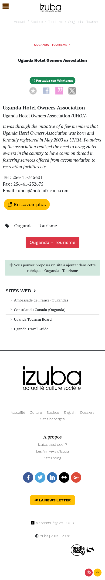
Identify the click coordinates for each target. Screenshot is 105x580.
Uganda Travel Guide (28, 328)
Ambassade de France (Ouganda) (38, 300)
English (69, 412)
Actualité (18, 412)
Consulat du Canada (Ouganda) (37, 309)
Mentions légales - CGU (52, 523)
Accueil (20, 21)
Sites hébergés (52, 419)
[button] (3, 6)
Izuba (41, 536)
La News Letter (52, 500)
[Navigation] (50, 7)
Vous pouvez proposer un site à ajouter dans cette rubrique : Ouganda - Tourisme (52, 267)
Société (37, 21)
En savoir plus (27, 204)
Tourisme (55, 21)
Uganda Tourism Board (30, 319)
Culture (36, 412)
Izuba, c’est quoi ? (52, 444)
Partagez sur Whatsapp (52, 80)
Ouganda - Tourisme (84, 21)
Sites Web (21, 291)
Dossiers (87, 412)
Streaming (52, 458)
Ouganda (24, 225)
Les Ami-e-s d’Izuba (52, 451)
